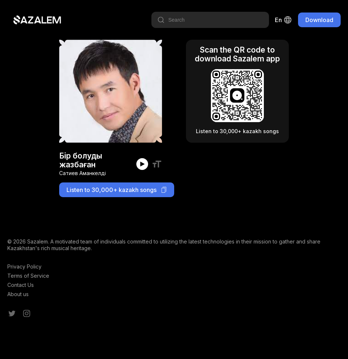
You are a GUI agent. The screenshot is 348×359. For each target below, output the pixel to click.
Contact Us (20, 285)
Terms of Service (28, 276)
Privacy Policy (24, 266)
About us (18, 294)
